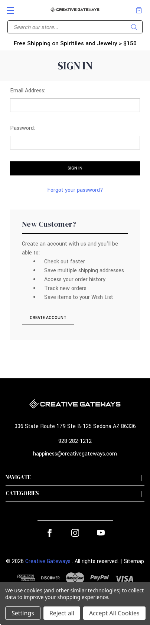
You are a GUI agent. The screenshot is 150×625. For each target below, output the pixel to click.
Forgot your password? (75, 190)
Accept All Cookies (114, 613)
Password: (22, 128)
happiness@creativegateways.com (75, 454)
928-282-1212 (75, 441)
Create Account (48, 317)
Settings (23, 613)
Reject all (61, 613)
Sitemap (134, 561)
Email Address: (27, 91)
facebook (49, 533)
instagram (75, 533)
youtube (101, 533)
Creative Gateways (48, 561)
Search (134, 27)
